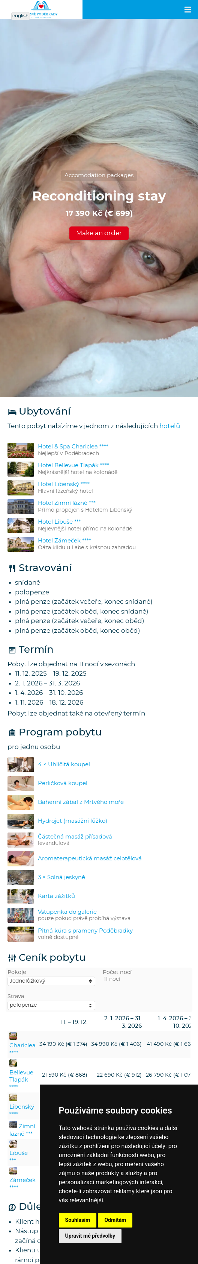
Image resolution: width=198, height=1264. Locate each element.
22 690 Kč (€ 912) (119, 1075)
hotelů (169, 426)
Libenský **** (21, 1107)
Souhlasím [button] (77, 1220)
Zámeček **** (22, 1180)
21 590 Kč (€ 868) (64, 1075)
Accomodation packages (99, 175)
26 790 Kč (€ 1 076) (171, 1075)
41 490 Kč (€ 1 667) (171, 1044)
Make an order (99, 233)
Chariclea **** (22, 1045)
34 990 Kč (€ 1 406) (116, 1044)
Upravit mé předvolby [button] (90, 1236)
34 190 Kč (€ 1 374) (63, 1044)
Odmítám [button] (115, 1220)
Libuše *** (18, 1153)
